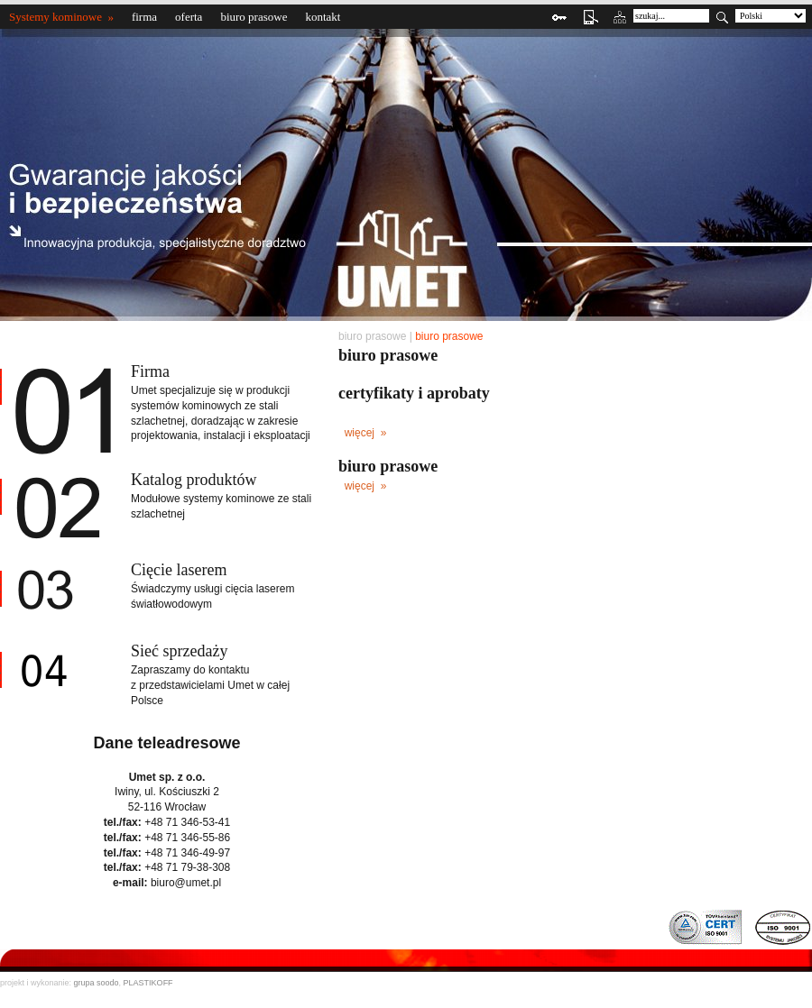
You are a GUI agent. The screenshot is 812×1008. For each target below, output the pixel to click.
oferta (188, 16)
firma (144, 16)
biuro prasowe (253, 16)
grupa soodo (96, 982)
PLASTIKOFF (148, 982)
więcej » (363, 432)
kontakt (322, 16)
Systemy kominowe (55, 16)
